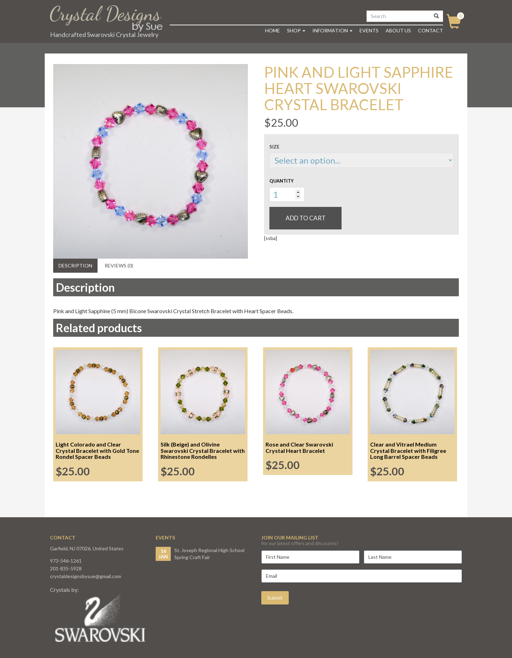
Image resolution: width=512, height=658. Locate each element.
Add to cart (306, 218)
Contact (430, 30)
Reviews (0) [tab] (119, 265)
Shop (296, 30)
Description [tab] (75, 265)
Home (272, 30)
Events (369, 30)
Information (332, 30)
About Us (398, 30)
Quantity (281, 181)
